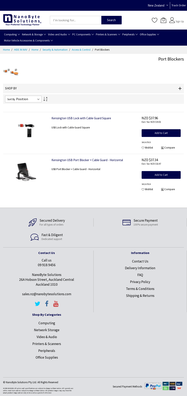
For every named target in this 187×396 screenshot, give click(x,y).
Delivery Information (140, 268)
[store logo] (22, 20)
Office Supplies (47, 357)
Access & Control (81, 49)
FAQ (140, 275)
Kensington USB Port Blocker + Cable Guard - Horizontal (87, 160)
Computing (46, 323)
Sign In (179, 18)
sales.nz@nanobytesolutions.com (46, 294)
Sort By (11, 99)
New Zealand (156, 5)
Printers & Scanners (46, 344)
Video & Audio (47, 337)
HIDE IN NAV (21, 49)
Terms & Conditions (140, 288)
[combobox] (75, 20)
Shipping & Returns (140, 295)
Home (6, 49)
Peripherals (46, 350)
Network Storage (46, 330)
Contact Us (140, 261)
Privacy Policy (140, 282)
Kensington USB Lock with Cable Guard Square (81, 118)
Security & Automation (55, 49)
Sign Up (180, 21)
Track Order (179, 5)
